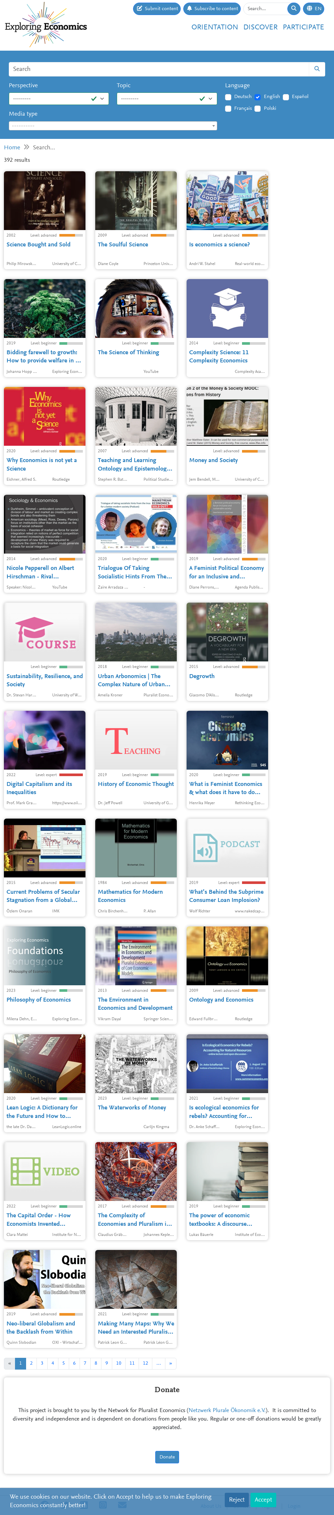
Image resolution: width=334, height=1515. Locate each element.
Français (243, 108)
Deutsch (243, 96)
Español (300, 96)
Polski (270, 108)
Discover (260, 27)
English (272, 96)
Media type (23, 114)
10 (118, 1363)
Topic (123, 86)
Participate (303, 27)
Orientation (214, 27)
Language (237, 86)
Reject (237, 1500)
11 (132, 1363)
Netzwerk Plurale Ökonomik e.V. (227, 1411)
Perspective (23, 86)
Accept (263, 1500)
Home (12, 148)
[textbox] (113, 126)
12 (145, 1363)
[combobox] (113, 125)
